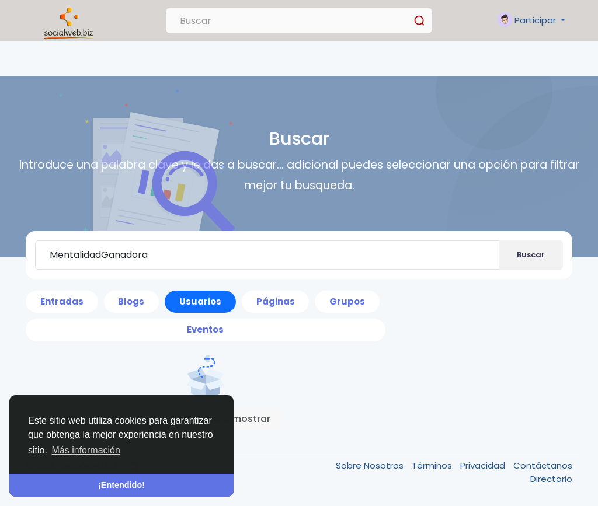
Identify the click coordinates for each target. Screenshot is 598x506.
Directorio (551, 479)
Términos (433, 465)
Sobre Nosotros (371, 465)
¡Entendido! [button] (121, 485)
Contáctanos (542, 465)
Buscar (531, 254)
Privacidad (483, 465)
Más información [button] (86, 450)
